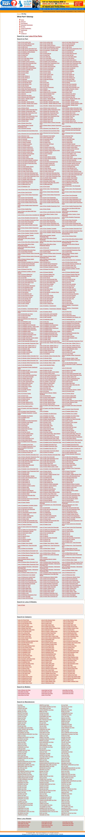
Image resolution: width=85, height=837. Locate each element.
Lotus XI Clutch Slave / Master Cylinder (72, 158)
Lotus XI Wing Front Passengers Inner (27, 582)
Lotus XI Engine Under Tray (69, 265)
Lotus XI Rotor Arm (22, 430)
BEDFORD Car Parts (66, 710)
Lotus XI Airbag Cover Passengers (48, 61)
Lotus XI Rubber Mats (45, 430)
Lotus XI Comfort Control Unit (47, 163)
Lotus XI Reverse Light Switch (25, 422)
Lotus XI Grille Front (23, 317)
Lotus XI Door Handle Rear (24, 209)
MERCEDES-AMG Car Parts (25, 766)
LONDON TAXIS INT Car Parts (25, 758)
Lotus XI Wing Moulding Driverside (26, 583)
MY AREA (76, 9)
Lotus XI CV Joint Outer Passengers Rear (50, 176)
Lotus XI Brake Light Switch (47, 117)
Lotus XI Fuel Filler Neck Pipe (25, 289)
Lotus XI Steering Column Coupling (71, 484)
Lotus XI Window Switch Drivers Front (27, 572)
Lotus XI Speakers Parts (47, 667)
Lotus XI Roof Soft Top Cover (69, 427)
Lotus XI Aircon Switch (45, 73)
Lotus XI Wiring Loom (23, 593)
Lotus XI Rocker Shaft (23, 424)
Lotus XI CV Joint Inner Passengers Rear (28, 174)
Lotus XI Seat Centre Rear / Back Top (71, 433)
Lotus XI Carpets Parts (68, 629)
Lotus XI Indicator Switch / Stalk (70, 358)
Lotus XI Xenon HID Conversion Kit (48, 596)
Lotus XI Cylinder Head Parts (48, 633)
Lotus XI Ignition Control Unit (47, 352)
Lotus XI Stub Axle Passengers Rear (71, 495)
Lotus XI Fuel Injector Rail (68, 292)
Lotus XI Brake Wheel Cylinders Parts (50, 628)
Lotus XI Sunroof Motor (68, 500)
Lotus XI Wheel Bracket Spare (25, 555)
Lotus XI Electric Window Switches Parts (28, 641)
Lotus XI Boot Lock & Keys (46, 100)
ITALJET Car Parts (66, 742)
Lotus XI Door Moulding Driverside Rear (50, 218)
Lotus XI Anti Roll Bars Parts (25, 623)
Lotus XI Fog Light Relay (68, 281)
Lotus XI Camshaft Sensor (24, 140)
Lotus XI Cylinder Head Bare (69, 176)
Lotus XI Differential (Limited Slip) (70, 182)
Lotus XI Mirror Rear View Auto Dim (71, 384)
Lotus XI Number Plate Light (47, 386)
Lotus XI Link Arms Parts (24, 657)
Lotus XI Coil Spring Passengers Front (71, 161)
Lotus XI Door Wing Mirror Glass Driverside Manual (70, 242)
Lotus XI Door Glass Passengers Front (71, 199)
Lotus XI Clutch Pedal (67, 157)
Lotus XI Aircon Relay (23, 73)
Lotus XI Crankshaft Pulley (68, 166)
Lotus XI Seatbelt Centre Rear (25, 444)
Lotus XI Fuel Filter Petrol (24, 290)
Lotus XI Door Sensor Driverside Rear (71, 223)
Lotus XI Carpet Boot (67, 140)
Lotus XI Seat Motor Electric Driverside (49, 437)
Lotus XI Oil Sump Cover (68, 391)
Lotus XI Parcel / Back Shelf (69, 395)
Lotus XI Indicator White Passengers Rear (28, 362)
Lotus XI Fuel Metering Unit (24, 293)
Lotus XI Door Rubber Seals (69, 221)
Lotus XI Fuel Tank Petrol (24, 300)
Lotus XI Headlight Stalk (68, 329)
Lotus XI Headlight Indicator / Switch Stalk (28, 326)
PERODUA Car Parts (23, 782)
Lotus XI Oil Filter (66, 388)
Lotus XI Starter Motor (23, 479)
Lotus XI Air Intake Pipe (24, 60)
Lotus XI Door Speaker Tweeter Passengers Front (26, 236)
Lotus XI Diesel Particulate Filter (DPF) (49, 182)
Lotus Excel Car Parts (67, 693)
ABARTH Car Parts (44, 705)
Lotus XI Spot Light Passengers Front (27, 477)
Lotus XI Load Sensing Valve (25, 380)
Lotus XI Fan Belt (22, 277)
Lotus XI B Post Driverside (24, 87)
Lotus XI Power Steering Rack (47, 404)
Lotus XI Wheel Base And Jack (69, 548)
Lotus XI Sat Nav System (46, 432)
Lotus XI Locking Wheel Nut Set (48, 380)
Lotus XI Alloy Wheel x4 (24, 77)
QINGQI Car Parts (44, 787)
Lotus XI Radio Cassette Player (47, 419)
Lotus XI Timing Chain (23, 519)
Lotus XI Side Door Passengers (70, 457)
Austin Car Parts (22, 710)
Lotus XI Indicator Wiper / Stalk (47, 362)
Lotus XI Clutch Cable (23, 157)
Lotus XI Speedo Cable (23, 472)
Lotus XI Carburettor (45, 140)
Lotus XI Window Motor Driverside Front (28, 562)
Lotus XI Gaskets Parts (69, 647)
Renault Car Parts (43, 789)
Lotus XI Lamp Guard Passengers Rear (72, 375)
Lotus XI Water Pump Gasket (25, 543)
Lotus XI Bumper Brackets (24, 128)
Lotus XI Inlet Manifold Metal (25, 365)
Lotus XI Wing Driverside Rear (25, 578)
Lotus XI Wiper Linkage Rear (69, 588)
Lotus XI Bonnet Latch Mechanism (26, 97)
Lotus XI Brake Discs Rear (24, 114)
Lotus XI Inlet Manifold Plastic (47, 365)
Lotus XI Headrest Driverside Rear (70, 333)
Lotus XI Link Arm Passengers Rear (71, 378)
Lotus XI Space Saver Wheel (69, 465)
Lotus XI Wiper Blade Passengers (70, 586)
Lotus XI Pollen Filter (23, 400)
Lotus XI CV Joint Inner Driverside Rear (49, 173)
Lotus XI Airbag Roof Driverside (70, 64)
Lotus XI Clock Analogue (46, 153)
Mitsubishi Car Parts (44, 769)
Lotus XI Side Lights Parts (47, 663)
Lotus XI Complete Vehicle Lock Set (71, 163)
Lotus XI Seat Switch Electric (69, 438)
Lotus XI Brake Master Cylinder (25, 119)
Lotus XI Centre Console (68, 150)
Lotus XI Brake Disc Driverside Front (49, 111)
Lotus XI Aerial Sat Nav (68, 55)
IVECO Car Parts (22, 743)
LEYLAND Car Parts (23, 756)
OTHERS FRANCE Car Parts (46, 781)
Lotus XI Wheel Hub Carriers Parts (71, 676)
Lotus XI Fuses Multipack (24, 302)
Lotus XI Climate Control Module (26, 153)
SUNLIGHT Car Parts (23, 798)
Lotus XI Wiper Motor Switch (47, 591)
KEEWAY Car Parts (66, 747)
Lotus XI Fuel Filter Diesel (46, 289)
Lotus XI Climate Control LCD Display (71, 152)
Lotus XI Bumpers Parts (47, 629)
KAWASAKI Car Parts (23, 747)
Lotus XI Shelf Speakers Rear (69, 452)
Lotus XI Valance (44, 536)
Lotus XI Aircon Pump (45, 71)
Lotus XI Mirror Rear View (46, 384)
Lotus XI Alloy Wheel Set (68, 74)
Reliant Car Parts (22, 789)
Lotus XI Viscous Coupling (24, 539)
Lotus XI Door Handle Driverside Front (49, 201)
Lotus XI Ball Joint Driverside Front (70, 87)
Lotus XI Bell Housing (67, 90)
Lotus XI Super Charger (24, 502)
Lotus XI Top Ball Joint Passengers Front (72, 520)
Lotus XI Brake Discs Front (68, 113)
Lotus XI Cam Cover (67, 137)
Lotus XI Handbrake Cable (46, 319)
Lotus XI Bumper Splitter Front (25, 137)
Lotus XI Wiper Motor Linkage (47, 590)
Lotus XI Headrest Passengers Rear (49, 334)
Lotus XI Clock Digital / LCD (69, 153)
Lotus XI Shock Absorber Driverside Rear (50, 454)
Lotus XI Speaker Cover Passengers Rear (28, 471)
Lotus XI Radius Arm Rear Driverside (71, 419)
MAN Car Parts (43, 760)
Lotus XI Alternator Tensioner (25, 81)
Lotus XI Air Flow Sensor (68, 58)
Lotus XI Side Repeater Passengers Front (28, 460)
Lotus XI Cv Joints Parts (24, 633)
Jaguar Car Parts (43, 743)
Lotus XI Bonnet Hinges (46, 95)
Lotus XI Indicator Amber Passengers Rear (28, 358)
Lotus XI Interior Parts (68, 654)
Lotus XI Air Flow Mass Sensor (25, 58)
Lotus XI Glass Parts (68, 649)
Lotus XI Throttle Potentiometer (25, 515)
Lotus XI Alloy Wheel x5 (46, 77)
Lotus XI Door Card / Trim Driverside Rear (28, 189)
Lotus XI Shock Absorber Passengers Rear (28, 457)
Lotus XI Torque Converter (46, 522)
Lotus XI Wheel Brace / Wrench (47, 553)
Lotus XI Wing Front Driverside (47, 578)
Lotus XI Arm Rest (44, 82)
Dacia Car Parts (22, 718)
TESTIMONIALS (70, 11)
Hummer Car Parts (66, 737)
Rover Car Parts (22, 792)
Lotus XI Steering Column (24, 484)
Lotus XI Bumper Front (23, 136)
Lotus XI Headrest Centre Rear (25, 333)
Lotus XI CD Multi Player (24, 145)
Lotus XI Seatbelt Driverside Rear (70, 444)
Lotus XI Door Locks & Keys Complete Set (28, 215)
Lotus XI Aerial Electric (67, 52)
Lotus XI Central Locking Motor (69, 147)
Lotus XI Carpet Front (45, 142)
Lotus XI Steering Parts (23, 668)
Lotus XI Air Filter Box (45, 56)
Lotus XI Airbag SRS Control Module (27, 68)
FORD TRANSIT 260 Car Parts (25, 729)
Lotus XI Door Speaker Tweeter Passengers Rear (47, 236)
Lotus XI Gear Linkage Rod (46, 303)
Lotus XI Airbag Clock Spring (69, 60)
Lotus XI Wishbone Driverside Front (48, 593)
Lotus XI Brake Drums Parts (70, 626)
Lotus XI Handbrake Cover (68, 319)
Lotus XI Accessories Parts (24, 621)
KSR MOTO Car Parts (45, 750)
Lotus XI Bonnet (22, 93)
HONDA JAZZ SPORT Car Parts (26, 737)
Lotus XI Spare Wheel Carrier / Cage (49, 466)
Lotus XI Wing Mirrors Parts (48, 679)
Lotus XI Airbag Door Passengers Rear (71, 63)
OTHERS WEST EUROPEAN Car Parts (71, 781)
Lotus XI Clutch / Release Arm (69, 155)
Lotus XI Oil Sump (44, 391)
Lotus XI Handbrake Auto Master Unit (71, 317)
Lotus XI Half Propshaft (45, 317)
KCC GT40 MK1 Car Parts (46, 747)
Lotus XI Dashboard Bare (46, 179)
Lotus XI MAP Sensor (67, 381)
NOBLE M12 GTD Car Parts (68, 774)
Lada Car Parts (43, 751)
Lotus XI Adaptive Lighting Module (26, 52)
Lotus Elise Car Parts (23, 691)
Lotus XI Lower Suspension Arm (26, 381)
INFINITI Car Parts (44, 740)
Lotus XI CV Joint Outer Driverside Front (50, 174)
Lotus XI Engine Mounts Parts (25, 642)
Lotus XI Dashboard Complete (69, 179)
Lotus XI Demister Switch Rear (47, 181)
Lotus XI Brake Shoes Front (69, 121)
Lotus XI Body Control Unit (24, 92)
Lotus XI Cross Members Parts (70, 631)
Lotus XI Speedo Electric (46, 472)
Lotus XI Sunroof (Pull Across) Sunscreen (28, 498)
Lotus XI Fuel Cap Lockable (47, 284)
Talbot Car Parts (65, 800)
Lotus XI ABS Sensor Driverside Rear (49, 48)
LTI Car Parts (21, 760)
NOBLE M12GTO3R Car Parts (25, 777)
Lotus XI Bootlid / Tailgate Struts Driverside (50, 105)
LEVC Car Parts (22, 755)
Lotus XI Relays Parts (46, 660)
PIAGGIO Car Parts (66, 782)
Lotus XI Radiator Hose (23, 417)
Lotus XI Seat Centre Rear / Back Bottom (50, 433)
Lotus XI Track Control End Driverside (49, 527)
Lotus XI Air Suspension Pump (47, 60)
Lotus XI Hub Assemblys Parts (70, 652)
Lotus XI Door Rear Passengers (26, 221)
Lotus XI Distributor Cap (24, 186)
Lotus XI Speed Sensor (45, 471)
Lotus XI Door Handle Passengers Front (50, 206)
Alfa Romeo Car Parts (66, 706)
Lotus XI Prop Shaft (67, 404)
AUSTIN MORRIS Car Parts (46, 710)
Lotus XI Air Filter (22, 56)
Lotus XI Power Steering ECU (25, 402)
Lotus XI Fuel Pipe (44, 293)
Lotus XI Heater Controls (68, 336)
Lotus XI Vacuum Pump (24, 536)
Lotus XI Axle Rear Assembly (69, 85)
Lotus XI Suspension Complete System (27, 505)
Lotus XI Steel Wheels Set (46, 482)
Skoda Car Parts (43, 795)
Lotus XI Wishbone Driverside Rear (71, 593)
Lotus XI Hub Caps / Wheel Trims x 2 (27, 345)
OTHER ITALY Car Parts (45, 779)
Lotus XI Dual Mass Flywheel (25, 251)
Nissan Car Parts (65, 772)
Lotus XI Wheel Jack (23, 557)
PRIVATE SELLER (60, 11)
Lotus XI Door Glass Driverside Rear (49, 199)
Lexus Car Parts (65, 755)
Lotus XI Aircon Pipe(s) (67, 69)
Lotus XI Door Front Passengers (48, 197)
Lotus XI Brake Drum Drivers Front (48, 114)
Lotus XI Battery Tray (45, 90)
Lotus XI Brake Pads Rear (68, 119)
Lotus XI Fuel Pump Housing (25, 297)
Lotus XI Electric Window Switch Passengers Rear (26, 260)
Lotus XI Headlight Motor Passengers (49, 328)
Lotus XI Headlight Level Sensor (48, 326)
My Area (23, 26)
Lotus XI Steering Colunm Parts (49, 668)
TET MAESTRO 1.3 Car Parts (25, 803)
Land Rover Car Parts (44, 753)
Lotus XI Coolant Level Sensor (47, 165)
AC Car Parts (64, 705)
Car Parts (20, 705)
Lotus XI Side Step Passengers (47, 461)
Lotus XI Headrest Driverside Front (48, 333)
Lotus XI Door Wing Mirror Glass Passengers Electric (26, 245)
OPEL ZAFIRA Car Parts (67, 777)
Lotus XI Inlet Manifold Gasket (69, 362)
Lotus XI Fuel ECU (44, 287)
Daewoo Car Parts (65, 718)
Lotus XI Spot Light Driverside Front (71, 476)
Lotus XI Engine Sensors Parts (49, 642)
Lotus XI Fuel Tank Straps (46, 300)
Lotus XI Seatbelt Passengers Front (27, 446)
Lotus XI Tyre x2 (22, 534)
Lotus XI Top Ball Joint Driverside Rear (49, 520)
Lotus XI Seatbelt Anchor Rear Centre (71, 442)
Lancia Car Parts (22, 753)
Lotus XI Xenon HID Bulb (24, 596)
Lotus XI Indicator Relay (46, 358)
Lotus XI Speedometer (23, 474)
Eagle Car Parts (65, 722)
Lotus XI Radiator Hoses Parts (70, 658)
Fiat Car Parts (42, 726)
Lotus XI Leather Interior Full (69, 376)
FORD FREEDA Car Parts (67, 727)
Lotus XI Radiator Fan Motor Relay (70, 416)
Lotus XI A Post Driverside (68, 43)
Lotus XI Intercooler (67, 368)
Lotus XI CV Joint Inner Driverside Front (28, 173)
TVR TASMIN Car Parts (67, 806)
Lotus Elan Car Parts (67, 690)
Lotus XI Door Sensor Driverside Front (49, 223)
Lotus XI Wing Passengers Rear (70, 583)
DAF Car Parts (21, 719)
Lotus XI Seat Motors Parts (70, 660)
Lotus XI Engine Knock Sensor (69, 262)
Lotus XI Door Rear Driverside (47, 220)
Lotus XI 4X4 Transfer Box (46, 43)
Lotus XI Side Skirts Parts (24, 665)
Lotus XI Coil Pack (44, 160)
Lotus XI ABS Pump (23, 47)
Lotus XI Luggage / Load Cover (47, 381)
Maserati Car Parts (44, 761)
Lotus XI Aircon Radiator (68, 71)
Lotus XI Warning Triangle (68, 539)
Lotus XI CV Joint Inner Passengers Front (72, 173)
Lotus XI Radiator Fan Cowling (69, 413)
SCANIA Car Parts (22, 793)
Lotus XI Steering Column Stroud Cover (72, 485)
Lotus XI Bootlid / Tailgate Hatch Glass (49, 102)
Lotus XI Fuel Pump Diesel (46, 295)
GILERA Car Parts (44, 731)
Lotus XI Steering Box (67, 482)
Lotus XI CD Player (44, 145)
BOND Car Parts (65, 711)
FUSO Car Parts (65, 729)
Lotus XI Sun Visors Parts (47, 670)
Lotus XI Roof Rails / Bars (46, 425)
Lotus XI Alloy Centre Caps (46, 74)
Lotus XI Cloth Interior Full (24, 155)
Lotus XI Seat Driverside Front (47, 435)
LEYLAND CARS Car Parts (46, 756)
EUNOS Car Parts (44, 724)
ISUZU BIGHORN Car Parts (46, 742)
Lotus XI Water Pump (67, 541)
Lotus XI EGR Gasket (45, 251)
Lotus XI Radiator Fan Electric (25, 416)
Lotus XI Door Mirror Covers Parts (49, 636)
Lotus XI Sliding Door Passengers (48, 465)
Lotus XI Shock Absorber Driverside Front (28, 454)
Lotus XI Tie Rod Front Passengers (71, 515)
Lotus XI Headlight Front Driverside (71, 323)
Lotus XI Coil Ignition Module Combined (28, 160)
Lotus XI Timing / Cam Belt (24, 517)
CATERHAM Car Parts (67, 713)
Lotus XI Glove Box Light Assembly (48, 314)
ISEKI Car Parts (65, 740)
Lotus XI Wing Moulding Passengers (49, 583)
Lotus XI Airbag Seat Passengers (70, 66)
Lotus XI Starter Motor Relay (47, 479)
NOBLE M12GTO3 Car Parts (68, 776)
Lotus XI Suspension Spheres (25, 507)
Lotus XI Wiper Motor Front (24, 590)
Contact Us (23, 33)
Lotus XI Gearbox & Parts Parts (26, 649)
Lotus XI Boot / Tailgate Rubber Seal (71, 98)
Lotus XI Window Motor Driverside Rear (50, 562)
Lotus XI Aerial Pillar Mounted (69, 53)
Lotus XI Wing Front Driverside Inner (27, 580)
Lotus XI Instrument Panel (46, 368)
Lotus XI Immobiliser (45, 353)
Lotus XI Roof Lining (67, 424)
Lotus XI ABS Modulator (68, 45)
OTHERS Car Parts (23, 781)
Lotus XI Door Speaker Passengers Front (50, 231)
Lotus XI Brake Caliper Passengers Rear (72, 109)
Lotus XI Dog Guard (45, 186)
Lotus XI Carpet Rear (67, 142)
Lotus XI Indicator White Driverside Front (28, 360)
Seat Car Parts (43, 793)
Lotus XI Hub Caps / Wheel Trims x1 (71, 345)
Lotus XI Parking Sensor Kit (47, 399)
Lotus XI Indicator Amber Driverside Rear (50, 356)
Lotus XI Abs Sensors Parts (48, 620)
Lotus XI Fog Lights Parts (47, 646)
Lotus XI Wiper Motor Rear (68, 590)
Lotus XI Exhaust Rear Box (24, 276)
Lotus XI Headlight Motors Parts (49, 650)
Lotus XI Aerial (43, 52)
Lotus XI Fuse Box (66, 300)
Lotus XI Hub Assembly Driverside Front (28, 341)
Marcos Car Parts (65, 760)
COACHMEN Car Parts (45, 716)
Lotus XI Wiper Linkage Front (47, 588)
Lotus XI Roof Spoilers (67, 428)
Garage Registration (26, 28)
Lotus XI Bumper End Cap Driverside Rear (28, 133)
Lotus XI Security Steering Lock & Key (71, 450)
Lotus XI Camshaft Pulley (68, 139)
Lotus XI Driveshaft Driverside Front (71, 247)
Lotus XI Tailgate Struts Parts (48, 673)
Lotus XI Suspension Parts (24, 671)
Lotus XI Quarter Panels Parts (48, 658)
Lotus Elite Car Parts (46, 691)
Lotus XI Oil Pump (22, 391)
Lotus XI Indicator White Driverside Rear (50, 360)
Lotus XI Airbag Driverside (24, 64)
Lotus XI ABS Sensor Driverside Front (27, 48)
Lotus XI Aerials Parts (46, 621)
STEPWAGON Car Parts (45, 797)
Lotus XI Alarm (21, 74)
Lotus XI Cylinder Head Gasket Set (26, 179)
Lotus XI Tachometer (45, 507)
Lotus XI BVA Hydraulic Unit (47, 137)
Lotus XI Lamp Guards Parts (25, 655)
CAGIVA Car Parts (44, 713)
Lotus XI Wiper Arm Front (24, 585)
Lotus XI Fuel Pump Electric (69, 295)
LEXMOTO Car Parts (44, 755)
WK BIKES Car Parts (23, 813)
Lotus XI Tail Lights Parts (24, 673)
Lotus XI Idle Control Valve (46, 349)
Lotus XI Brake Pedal (23, 121)
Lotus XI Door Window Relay (69, 236)
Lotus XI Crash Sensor (45, 168)
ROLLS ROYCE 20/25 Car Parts (47, 790)
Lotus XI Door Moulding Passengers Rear (28, 220)
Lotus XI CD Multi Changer (68, 144)
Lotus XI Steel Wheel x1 (68, 479)
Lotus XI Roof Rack (23, 425)
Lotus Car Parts (65, 758)
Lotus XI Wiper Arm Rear (24, 586)
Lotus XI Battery (44, 89)
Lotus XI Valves (22, 537)
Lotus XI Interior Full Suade (69, 370)
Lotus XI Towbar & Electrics (25, 524)
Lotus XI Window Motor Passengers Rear (28, 564)
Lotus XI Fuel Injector (23, 292)
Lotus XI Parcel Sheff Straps (25, 397)
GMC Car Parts (65, 731)
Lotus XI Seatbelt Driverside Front (48, 444)
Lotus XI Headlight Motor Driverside (27, 328)
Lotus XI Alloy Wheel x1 (24, 76)
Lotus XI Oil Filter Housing (24, 389)
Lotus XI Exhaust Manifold (46, 272)
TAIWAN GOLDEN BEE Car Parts (47, 800)
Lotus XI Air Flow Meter (45, 58)
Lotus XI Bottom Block (23, 108)
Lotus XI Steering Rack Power (47, 490)
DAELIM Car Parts (44, 718)
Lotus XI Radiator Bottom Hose (69, 411)
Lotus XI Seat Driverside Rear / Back (71, 435)
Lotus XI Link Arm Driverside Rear (48, 378)
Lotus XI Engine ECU (45, 262)
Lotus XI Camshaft (22, 139)
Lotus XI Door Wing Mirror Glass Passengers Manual (48, 245)
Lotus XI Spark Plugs (67, 466)
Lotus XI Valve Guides (67, 536)
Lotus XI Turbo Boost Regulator (47, 531)
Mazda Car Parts (65, 761)
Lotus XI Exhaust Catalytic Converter (49, 267)
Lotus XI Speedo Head (67, 472)
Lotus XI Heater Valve (45, 339)
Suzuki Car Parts (65, 798)
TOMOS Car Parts (44, 803)
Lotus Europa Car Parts (24, 693)
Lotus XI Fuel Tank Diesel (46, 298)
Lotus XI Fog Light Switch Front (26, 282)
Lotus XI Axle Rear (44, 85)
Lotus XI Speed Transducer (69, 471)
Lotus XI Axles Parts (68, 623)
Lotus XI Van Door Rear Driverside (48, 537)
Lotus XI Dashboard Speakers (25, 181)
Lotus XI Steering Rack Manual (25, 490)
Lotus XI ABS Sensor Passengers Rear (27, 50)
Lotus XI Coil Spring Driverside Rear (49, 161)
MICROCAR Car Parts (45, 768)
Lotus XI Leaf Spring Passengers (48, 376)
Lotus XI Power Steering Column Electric (72, 400)
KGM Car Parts (21, 748)
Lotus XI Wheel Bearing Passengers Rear (28, 553)
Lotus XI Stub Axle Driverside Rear (26, 495)
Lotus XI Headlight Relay (46, 329)
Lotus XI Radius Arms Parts (25, 660)
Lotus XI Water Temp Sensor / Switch (49, 543)
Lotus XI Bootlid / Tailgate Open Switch (27, 103)
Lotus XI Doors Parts (23, 639)
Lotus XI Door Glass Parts (47, 634)
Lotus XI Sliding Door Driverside (26, 465)
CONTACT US (80, 11)
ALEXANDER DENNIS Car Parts (47, 706)
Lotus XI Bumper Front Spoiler (47, 136)
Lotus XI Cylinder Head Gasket (69, 177)
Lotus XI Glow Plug (67, 314)
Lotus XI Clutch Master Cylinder (48, 157)
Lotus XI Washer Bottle (23, 541)
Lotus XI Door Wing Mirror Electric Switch (72, 239)
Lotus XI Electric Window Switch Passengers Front (48, 257)
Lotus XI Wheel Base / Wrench (47, 548)
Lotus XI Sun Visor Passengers (70, 497)
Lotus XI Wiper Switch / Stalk (69, 591)
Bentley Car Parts (22, 711)
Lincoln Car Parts (65, 756)
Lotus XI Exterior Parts (68, 644)
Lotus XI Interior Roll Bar (24, 373)
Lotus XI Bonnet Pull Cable (46, 97)
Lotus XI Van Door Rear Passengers (71, 537)
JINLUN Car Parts (22, 745)
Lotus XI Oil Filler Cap (45, 388)
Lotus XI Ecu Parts (67, 639)
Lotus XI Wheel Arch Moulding (25, 548)
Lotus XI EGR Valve (67, 251)
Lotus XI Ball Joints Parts (47, 625)
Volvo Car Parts (65, 811)
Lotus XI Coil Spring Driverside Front (27, 161)
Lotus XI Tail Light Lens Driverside (26, 509)
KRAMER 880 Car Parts (24, 750)
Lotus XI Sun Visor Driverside (47, 497)
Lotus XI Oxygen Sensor (68, 393)
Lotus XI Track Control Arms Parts (49, 675)
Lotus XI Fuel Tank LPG (68, 298)
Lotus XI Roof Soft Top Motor (25, 428)
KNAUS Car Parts (65, 748)
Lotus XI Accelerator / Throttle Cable (49, 50)
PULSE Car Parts (22, 787)
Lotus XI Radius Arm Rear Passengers (27, 420)
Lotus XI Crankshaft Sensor (25, 168)
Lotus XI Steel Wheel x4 (68, 481)
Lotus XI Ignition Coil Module (25, 352)
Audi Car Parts (65, 708)
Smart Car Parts (65, 795)
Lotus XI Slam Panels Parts (25, 667)
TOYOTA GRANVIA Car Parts (25, 805)
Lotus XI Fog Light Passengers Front (27, 281)
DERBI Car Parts (65, 721)
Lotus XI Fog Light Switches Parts (26, 646)
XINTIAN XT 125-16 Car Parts (68, 813)
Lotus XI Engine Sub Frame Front (26, 265)
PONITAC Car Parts (66, 784)
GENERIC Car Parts (23, 731)
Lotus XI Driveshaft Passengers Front (49, 250)
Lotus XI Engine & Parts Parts (70, 641)
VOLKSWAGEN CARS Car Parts (26, 811)
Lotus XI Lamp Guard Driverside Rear (27, 375)
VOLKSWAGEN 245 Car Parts (47, 810)
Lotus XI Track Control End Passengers (72, 527)
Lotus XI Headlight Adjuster (46, 323)
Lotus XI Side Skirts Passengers (70, 460)
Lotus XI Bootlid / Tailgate (68, 100)
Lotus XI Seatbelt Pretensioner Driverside (72, 446)
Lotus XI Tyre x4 (66, 534)
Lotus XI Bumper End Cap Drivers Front (28, 130)
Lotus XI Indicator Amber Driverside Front (28, 356)
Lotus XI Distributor (67, 184)
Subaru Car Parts (65, 797)
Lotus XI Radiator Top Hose (69, 417)
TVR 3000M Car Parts (45, 806)
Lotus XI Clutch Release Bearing (48, 158)
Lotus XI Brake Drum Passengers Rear (49, 116)
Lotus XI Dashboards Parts (70, 633)
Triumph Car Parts (65, 805)
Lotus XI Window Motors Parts (48, 678)
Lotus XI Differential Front (24, 184)
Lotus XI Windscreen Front (68, 572)
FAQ (75, 11)
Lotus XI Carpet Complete (24, 142)
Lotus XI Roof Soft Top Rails (47, 428)
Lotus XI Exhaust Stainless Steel (70, 276)
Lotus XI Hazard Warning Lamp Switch (71, 321)
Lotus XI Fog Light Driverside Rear (48, 279)
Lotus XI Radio (21, 419)
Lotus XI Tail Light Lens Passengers (49, 509)
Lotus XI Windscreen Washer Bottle (48, 577)
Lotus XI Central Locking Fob (47, 147)
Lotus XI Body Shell (67, 92)
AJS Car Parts (21, 706)
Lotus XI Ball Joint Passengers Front (27, 89)
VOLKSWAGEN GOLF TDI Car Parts (48, 811)
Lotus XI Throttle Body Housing (70, 512)
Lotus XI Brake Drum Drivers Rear (70, 114)
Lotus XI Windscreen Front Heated (26, 575)
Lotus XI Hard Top (44, 321)
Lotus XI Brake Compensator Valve (26, 111)
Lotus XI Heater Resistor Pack (69, 337)
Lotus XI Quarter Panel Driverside (70, 409)
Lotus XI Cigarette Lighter (46, 152)
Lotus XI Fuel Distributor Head (25, 287)
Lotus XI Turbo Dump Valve (25, 533)
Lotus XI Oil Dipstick (23, 388)
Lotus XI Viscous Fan (45, 539)
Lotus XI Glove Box (67, 311)
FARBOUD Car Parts (66, 724)
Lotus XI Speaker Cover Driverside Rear (50, 469)
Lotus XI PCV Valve (67, 399)
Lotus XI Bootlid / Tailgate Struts (26, 105)
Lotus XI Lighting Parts (68, 655)
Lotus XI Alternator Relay (68, 79)
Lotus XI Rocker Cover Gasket (69, 422)
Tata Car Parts (43, 801)
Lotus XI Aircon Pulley (23, 71)
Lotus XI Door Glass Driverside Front (27, 199)
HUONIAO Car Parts (23, 739)
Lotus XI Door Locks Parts (24, 636)
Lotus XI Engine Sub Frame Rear (48, 265)
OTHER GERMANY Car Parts (25, 779)
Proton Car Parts (65, 785)
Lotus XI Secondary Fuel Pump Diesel (49, 450)
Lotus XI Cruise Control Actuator (48, 169)
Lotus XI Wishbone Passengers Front (27, 595)
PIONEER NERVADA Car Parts (47, 784)
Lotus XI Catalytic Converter (25, 144)
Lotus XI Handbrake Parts (24, 650)
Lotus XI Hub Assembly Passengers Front (72, 341)
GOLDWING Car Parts (23, 732)
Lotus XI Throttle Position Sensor (70, 514)
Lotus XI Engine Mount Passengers (48, 263)
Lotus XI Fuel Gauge (45, 290)
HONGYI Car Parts (44, 737)
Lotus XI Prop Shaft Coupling (25, 406)
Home (18, 14)
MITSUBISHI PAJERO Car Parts (26, 771)
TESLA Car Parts (65, 801)
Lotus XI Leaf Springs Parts (48, 655)
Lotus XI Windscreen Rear (68, 575)
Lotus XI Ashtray (66, 82)
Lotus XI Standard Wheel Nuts (69, 477)
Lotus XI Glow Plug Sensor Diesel (48, 315)
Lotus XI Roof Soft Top (23, 427)
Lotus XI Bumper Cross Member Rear (71, 128)
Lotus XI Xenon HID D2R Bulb (69, 596)
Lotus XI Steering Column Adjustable (49, 484)
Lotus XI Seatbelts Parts (24, 662)
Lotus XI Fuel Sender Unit (24, 298)
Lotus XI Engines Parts (23, 644)
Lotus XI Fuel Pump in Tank (47, 297)
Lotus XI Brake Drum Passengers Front (28, 116)
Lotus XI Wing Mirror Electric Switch (71, 582)
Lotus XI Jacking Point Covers (47, 373)
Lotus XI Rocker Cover (45, 422)
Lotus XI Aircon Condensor (68, 68)
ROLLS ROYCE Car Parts (24, 790)
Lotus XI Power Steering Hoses (47, 402)
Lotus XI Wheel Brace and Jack (70, 553)
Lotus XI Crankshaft (45, 166)
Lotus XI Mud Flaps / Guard (25, 386)
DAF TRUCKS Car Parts (45, 719)
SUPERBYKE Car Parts (45, 798)
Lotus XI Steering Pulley (24, 489)
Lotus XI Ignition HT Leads (68, 352)
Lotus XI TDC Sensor (23, 511)
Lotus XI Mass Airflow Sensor (25, 383)
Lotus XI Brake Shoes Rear (24, 123)
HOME (40, 9)
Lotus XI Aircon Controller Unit (25, 69)
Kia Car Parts (42, 748)
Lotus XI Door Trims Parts (69, 637)
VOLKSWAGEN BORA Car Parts (69, 810)
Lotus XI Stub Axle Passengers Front (49, 495)
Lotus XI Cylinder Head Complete (48, 177)
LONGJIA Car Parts (44, 758)
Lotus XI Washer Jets (45, 541)
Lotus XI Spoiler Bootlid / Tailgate (26, 476)
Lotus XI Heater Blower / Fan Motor (48, 336)
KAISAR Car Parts (65, 745)
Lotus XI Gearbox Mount (46, 311)
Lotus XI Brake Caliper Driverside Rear (27, 109)
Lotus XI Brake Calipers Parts (25, 626)
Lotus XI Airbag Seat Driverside (47, 66)
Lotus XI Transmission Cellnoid (25, 531)
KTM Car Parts (65, 750)
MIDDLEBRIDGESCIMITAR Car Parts (70, 768)
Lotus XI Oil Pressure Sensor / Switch (71, 389)
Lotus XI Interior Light (67, 372)
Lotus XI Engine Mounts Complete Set (71, 263)
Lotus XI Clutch (43, 155)
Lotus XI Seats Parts (46, 662)
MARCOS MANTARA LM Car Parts (26, 761)
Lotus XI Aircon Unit (67, 73)
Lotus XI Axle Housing (23, 85)
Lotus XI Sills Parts (68, 665)
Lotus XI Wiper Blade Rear (24, 588)
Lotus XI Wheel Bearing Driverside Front (28, 550)
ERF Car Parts (21, 724)
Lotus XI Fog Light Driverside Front (26, 279)
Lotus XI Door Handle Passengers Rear (72, 206)
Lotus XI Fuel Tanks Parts (47, 647)
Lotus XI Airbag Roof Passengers (26, 66)
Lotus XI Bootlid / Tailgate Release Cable (72, 103)
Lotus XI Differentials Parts (24, 634)
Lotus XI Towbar (66, 522)
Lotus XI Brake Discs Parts (48, 626)
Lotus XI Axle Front (44, 84)
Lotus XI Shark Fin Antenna (46, 452)
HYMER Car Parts (65, 739)
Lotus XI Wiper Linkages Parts (70, 681)
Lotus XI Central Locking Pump (25, 148)
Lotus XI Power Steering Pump (25, 404)
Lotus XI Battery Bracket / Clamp (70, 89)
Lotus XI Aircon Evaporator (46, 69)
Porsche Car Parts (44, 785)
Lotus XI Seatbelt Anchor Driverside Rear (72, 440)
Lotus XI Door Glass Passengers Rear (27, 201)
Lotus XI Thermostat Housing (69, 511)
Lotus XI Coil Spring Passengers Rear (27, 163)
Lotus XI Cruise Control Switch (25, 171)
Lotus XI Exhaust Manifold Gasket (70, 272)
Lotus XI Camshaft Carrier (46, 139)
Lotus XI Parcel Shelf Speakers (47, 397)
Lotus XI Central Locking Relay (47, 148)
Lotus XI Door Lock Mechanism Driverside (50, 212)
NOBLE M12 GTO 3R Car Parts (26, 776)
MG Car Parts (64, 766)
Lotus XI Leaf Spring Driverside (25, 376)
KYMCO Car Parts (22, 751)
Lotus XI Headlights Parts (24, 652)
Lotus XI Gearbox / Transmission (48, 305)
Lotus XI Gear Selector (67, 303)
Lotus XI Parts (21, 605)
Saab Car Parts (65, 792)
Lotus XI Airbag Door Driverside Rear (27, 63)
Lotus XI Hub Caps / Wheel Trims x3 (49, 347)
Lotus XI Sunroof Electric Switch (70, 498)
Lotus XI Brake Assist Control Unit (48, 108)
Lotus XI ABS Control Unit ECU (47, 45)
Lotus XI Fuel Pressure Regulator (70, 293)
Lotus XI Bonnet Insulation (68, 95)
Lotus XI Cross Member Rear (25, 169)
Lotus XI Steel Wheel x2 (24, 481)
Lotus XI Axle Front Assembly (69, 84)
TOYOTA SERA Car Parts (45, 805)
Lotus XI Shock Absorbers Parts (26, 663)
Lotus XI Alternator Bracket (46, 79)
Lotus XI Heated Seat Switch (25, 336)
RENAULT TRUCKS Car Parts (68, 789)
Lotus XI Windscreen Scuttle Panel (26, 577)
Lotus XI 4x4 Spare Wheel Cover (70, 42)
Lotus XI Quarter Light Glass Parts (26, 658)
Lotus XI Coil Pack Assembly (69, 160)
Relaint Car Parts (65, 787)
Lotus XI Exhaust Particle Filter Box (71, 274)
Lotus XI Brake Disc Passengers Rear (49, 113)
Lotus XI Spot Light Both (46, 476)
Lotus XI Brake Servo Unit (46, 121)
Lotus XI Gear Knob (67, 302)
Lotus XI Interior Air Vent (24, 370)
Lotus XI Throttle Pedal (45, 514)
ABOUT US (45, 9)
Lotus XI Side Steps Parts (47, 665)
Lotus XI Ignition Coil (67, 350)
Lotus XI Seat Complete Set (25, 435)
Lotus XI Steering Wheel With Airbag (27, 492)
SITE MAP (81, 9)
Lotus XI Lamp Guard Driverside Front (71, 373)
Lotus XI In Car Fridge (67, 353)
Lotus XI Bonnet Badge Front (47, 93)
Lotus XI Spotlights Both (46, 477)
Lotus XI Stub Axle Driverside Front (71, 493)
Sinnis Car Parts (22, 795)
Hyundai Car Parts (22, 740)
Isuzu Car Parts (22, 742)
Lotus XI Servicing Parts (69, 662)
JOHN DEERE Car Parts (45, 745)
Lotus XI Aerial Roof (23, 55)
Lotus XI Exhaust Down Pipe (69, 267)
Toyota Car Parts (65, 803)
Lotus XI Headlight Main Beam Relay (71, 326)
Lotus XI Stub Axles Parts (24, 670)
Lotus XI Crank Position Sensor (26, 166)
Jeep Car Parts (65, 743)
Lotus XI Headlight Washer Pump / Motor (50, 331)
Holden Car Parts (43, 735)
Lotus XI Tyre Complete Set (47, 533)
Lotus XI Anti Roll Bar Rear (24, 82)
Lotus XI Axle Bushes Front (24, 84)
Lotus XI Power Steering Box (47, 400)
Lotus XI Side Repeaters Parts (70, 663)
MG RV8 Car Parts (22, 768)
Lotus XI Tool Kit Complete (68, 519)
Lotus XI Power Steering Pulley (69, 402)
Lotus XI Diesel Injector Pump (25, 182)
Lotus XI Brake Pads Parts (24, 628)
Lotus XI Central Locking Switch (26, 150)
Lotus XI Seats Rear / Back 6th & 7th (27, 450)
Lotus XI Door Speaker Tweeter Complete (28, 233)
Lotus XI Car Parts (35, 36)
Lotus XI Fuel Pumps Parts (70, 646)
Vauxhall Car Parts (66, 808)
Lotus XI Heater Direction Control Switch (28, 337)
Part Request (24, 23)
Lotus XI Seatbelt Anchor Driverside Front (50, 440)
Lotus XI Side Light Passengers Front (49, 458)
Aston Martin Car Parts (45, 708)
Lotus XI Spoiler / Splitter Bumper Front (49, 474)
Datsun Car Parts (43, 721)
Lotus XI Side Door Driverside (47, 457)
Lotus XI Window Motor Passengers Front (72, 562)
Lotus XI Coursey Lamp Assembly (70, 165)
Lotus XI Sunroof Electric (46, 498)
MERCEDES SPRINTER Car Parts (70, 764)
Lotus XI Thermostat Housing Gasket (27, 512)
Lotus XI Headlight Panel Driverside (71, 328)
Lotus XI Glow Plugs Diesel (69, 315)
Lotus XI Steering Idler (23, 487)
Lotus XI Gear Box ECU (46, 302)
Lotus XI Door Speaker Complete (48, 228)
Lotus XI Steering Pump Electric (48, 489)
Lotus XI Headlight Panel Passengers (27, 329)
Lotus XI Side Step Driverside (25, 461)
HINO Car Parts (22, 735)
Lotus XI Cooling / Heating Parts (49, 631)
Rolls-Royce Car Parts (66, 790)
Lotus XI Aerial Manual (23, 53)
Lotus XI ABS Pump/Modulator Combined (50, 47)
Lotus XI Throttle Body (45, 512)
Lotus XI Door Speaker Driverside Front (72, 228)
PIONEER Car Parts (23, 784)
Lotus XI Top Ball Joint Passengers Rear (28, 522)
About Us (23, 21)
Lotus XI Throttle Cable (23, 514)
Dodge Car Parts (22, 722)
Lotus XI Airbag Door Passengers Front (49, 63)
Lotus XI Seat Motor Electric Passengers (72, 437)
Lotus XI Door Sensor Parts (25, 637)
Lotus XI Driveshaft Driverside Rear (27, 250)
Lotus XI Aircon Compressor (47, 68)
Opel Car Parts (43, 777)
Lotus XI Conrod (22, 165)
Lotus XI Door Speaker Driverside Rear (27, 231)
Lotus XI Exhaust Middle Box (25, 274)
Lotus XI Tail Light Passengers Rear (71, 509)
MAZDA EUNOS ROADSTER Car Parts (49, 763)
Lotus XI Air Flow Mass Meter (69, 56)
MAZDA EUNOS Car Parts (24, 763)
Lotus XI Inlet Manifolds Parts (48, 654)
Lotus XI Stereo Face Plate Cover (48, 493)
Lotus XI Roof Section (67, 425)
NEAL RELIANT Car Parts (24, 772)
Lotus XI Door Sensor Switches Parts (50, 637)
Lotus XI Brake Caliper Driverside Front (72, 108)
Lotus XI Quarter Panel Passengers (27, 411)
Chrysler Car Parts (44, 714)
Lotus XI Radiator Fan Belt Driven (48, 413)
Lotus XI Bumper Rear (67, 136)
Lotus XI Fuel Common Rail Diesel (26, 285)
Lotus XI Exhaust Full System (47, 269)
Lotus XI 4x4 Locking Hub (24, 42)
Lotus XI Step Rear (66, 492)
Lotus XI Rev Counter (67, 420)
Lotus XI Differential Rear (46, 184)
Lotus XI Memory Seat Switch (47, 383)
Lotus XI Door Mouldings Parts (70, 636)
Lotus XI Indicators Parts (24, 654)
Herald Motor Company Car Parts (69, 734)
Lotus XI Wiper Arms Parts (24, 681)
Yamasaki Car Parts (44, 814)
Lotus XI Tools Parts (23, 675)
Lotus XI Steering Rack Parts (70, 668)
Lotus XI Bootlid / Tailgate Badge (26, 102)
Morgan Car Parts (43, 771)
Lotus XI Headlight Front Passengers (49, 325)
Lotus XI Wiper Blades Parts (48, 681)
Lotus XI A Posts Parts (23, 620)
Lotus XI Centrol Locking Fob (25, 152)
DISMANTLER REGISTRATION (65, 9)
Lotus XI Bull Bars (66, 126)
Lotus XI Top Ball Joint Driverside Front (27, 520)
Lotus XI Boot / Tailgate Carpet (25, 98)
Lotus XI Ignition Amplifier (24, 350)
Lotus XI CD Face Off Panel (47, 144)
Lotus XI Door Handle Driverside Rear (71, 201)
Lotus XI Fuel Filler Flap (68, 287)
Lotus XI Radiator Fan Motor (47, 416)
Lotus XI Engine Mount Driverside (26, 263)
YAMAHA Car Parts (23, 814)
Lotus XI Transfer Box (67, 529)
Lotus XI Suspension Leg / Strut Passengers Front (70, 505)
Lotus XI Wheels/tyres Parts (25, 678)
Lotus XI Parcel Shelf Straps (69, 397)
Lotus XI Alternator (22, 79)
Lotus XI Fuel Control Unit (46, 285)
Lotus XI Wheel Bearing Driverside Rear (50, 550)
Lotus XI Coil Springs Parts (24, 631)
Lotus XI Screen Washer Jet (69, 432)
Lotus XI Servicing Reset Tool (25, 452)
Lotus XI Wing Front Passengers (70, 580)
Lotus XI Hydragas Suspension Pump (71, 347)
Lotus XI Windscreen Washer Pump (71, 577)
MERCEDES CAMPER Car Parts (26, 764)
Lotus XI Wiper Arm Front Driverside (49, 585)
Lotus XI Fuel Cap (66, 282)
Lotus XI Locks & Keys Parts (48, 657)
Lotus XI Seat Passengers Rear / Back (49, 438)
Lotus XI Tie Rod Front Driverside (48, 515)
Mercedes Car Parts (66, 763)
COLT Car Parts (65, 716)
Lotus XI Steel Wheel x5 (24, 482)
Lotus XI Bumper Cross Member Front (49, 128)
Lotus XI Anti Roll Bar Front (69, 81)
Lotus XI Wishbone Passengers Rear (49, 595)
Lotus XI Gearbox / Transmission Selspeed (50, 308)
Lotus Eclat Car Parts (46, 690)
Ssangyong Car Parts (23, 797)
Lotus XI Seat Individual (24, 437)
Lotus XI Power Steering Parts (70, 657)
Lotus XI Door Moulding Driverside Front (28, 218)
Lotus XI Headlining (67, 331)
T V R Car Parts (22, 800)
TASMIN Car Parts (22, 801)
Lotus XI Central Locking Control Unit (71, 145)
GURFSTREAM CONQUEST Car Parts (28, 734)
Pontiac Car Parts (22, 785)
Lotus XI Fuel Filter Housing (69, 289)
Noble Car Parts (43, 774)
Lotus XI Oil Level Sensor (46, 389)
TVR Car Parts (21, 806)
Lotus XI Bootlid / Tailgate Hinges (70, 102)
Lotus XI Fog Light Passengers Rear (49, 281)
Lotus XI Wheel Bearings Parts (49, 676)
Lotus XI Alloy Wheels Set (68, 77)
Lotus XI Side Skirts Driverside (47, 460)
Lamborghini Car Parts (67, 751)
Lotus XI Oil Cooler (66, 386)
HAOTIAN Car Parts (44, 734)
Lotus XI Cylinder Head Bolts (25, 177)
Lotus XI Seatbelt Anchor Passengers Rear (50, 442)
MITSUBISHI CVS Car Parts (68, 769)
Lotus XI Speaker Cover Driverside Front (28, 469)
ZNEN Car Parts (65, 814)
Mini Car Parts (21, 769)
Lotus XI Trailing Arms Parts (70, 675)
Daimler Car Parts (22, 721)
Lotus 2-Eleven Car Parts (24, 690)
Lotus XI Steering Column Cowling (26, 485)
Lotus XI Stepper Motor (23, 493)
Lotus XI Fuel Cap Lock (24, 284)
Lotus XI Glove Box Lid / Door (25, 314)
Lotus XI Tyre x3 (44, 534)
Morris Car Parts (65, 771)
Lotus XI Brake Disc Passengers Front (27, 113)
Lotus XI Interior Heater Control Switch (27, 372)
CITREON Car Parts (66, 714)
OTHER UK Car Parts (66, 779)
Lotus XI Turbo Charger (68, 531)
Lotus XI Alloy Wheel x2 (46, 76)
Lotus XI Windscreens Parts (25, 679)
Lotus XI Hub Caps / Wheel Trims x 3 (49, 345)
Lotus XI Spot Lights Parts (69, 667)
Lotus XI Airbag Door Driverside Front (71, 61)
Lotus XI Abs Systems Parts (70, 620)
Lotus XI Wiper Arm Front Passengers (71, 585)
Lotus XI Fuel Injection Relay (69, 290)
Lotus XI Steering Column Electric (48, 485)
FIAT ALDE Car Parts (66, 726)
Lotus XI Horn (65, 339)
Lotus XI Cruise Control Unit (47, 171)
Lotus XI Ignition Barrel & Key (47, 350)
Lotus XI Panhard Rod (45, 395)
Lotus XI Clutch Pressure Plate (25, 158)
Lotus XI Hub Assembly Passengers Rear (28, 343)
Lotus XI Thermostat (45, 511)
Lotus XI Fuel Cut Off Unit (68, 285)
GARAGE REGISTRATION (49, 11)
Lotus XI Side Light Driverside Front (27, 458)
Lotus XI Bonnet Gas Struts (69, 93)
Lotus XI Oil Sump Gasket (24, 393)
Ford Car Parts (43, 727)
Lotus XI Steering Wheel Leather (70, 490)
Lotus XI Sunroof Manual (46, 500)
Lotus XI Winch (43, 557)
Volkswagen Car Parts (23, 810)
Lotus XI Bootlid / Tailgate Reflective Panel (50, 103)
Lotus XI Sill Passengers (24, 463)
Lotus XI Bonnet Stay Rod (68, 97)
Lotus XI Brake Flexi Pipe (68, 116)
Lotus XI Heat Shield (67, 334)
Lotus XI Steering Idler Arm (46, 487)
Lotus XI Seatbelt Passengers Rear (48, 446)
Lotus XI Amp (43, 81)
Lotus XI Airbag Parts (68, 621)
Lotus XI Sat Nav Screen (68, 430)
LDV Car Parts (65, 753)
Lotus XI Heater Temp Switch (25, 339)
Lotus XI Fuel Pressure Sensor (25, 295)
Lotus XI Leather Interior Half (25, 378)
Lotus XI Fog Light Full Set (68, 279)
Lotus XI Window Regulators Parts (71, 678)
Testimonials (24, 30)
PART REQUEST (53, 9)
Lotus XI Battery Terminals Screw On (27, 90)
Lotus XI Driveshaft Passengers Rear (71, 250)
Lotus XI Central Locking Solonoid (70, 148)
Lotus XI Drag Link (44, 247)
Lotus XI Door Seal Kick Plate (25, 223)
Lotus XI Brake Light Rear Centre (26, 117)
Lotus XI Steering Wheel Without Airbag (50, 492)
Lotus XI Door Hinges (45, 209)
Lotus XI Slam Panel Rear (68, 463)
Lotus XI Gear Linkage (23, 303)
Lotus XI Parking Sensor (24, 399)
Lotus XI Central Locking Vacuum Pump (50, 150)
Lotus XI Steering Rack (68, 489)
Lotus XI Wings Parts (68, 679)
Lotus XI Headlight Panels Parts (71, 650)
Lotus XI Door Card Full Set (25, 192)
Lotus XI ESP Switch (23, 267)
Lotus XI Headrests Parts (47, 652)
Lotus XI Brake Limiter (67, 117)
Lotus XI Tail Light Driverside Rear (70, 507)
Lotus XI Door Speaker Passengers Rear (72, 231)
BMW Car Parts (43, 711)
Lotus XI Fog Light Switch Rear (47, 282)
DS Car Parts (42, 722)
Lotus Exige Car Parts (23, 695)
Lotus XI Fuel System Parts (24, 647)
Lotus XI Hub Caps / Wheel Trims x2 (27, 347)
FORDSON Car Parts (44, 729)
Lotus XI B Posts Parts (23, 625)
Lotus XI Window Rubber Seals (70, 570)
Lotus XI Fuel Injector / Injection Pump (49, 292)
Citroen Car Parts (22, 716)
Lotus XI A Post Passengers (25, 45)
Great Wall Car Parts (44, 732)
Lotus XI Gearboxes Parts (47, 649)
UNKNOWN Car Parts (23, 808)
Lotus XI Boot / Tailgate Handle (47, 98)
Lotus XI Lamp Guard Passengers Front (50, 375)
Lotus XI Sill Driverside (67, 461)
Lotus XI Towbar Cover (45, 524)
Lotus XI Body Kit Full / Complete (48, 92)
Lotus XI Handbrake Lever (24, 321)
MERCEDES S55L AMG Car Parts (48, 764)
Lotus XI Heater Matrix (45, 337)
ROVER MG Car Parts (45, 792)
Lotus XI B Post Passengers (47, 87)
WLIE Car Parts (43, 813)
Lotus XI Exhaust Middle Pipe (47, 274)
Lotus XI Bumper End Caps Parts (26, 629)
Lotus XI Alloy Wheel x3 (68, 76)
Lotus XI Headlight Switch (24, 331)
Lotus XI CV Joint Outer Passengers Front (28, 176)
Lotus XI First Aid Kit (45, 277)
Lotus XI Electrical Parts (47, 641)
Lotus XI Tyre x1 (66, 533)
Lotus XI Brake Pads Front (46, 119)
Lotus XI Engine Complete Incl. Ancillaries (28, 262)
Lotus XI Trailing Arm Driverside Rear (27, 529)
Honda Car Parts (65, 735)
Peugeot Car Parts (44, 782)
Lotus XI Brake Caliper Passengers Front (50, 109)
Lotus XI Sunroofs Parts (69, 670)
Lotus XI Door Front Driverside (69, 195)
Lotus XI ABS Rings (67, 47)
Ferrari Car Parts (22, 726)
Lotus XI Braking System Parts (70, 628)
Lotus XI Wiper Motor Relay (25, 591)
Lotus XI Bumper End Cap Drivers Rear (49, 130)
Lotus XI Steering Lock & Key (69, 487)
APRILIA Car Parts (22, 708)
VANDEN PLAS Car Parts (45, 808)
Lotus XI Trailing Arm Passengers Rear (49, 529)
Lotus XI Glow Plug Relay (24, 315)
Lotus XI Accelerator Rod (68, 50)
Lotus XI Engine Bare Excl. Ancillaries (71, 260)
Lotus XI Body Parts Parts (69, 625)
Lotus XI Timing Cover (45, 519)
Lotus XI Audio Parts (46, 623)
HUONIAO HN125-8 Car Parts (47, 739)
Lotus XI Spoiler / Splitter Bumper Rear (71, 474)
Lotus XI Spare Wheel (23, 466)
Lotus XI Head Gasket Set (24, 323)
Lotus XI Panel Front (23, 395)
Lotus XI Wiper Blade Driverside (48, 586)
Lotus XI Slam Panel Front (46, 463)
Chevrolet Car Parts (23, 714)
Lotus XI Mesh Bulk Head (68, 383)
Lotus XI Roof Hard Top (45, 424)
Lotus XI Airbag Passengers (47, 64)
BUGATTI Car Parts (23, 713)
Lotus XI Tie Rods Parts (69, 673)
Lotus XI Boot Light (22, 100)
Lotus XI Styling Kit (22, 497)
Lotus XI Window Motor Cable (69, 560)
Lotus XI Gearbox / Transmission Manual (28, 308)
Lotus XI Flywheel (66, 277)
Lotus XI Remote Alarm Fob (47, 420)
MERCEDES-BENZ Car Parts (46, 766)
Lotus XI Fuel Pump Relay (68, 297)
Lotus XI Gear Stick (23, 305)
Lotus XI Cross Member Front (69, 168)
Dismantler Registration (27, 25)
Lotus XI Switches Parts (69, 671)
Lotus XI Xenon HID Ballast (69, 595)
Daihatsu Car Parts (66, 719)
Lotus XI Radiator (44, 411)
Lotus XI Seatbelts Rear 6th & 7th (48, 448)
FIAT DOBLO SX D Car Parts (25, 727)
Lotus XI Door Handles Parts (70, 634)
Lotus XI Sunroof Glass (23, 500)
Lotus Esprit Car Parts (67, 691)
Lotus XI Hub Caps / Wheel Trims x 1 (71, 343)
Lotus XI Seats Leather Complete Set (71, 448)
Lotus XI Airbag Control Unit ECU (26, 61)
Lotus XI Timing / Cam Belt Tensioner (71, 517)
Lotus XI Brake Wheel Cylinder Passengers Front (25, 126)
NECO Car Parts (43, 772)
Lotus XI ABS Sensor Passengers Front (72, 48)
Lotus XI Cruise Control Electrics (70, 169)
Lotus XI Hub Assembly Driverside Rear (50, 341)
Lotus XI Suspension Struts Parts (49, 671)
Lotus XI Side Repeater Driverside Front (72, 458)
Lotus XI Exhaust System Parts (49, 644)
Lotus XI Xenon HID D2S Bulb (25, 598)
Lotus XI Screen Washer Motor (25, 433)
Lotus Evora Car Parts (47, 693)
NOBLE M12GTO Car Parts (46, 776)
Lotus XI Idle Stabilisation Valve (70, 349)
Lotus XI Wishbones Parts (47, 683)
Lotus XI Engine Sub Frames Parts (71, 642)
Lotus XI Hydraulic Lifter (24, 349)
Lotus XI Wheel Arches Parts (25, 676)
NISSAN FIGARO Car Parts (25, 774)
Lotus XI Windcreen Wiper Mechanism (71, 557)
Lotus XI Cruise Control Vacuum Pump (71, 171)
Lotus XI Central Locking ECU (25, 147)
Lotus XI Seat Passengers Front (26, 438)
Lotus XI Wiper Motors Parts (25, 683)
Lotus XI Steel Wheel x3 (46, 481)
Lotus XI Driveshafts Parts (47, 639)
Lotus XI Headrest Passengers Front (27, 334)
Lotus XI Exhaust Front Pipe (25, 269)
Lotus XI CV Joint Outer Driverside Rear (72, 174)
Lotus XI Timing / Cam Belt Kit (47, 517)
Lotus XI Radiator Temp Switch (47, 417)
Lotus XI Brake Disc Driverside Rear (71, 111)
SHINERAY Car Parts (66, 793)
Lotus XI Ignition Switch (24, 353)
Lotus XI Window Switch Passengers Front (50, 572)
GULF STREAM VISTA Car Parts (69, 732)
